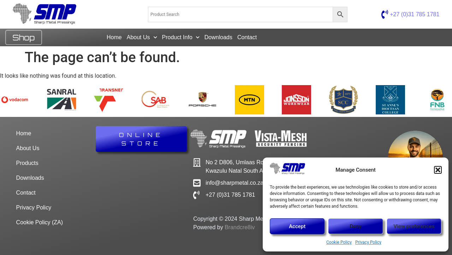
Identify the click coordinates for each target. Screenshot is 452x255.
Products (27, 163)
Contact (247, 37)
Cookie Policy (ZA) (39, 222)
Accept (297, 226)
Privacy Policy (368, 242)
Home (114, 37)
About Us (142, 37)
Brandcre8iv (240, 227)
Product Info (181, 37)
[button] (437, 169)
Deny (356, 226)
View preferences (413, 226)
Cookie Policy (339, 242)
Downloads (218, 37)
